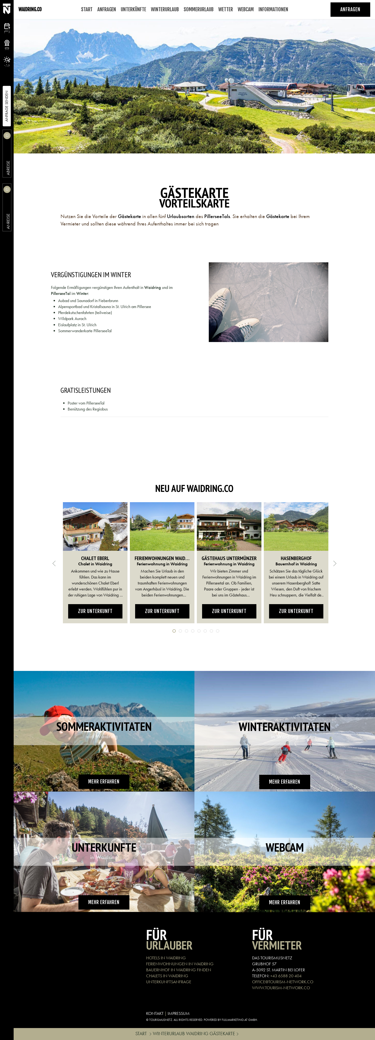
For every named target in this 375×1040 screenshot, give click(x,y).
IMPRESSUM (179, 1013)
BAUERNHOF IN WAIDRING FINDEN (178, 970)
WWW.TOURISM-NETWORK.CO (281, 987)
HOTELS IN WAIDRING (166, 958)
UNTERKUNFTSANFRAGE (168, 981)
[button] (54, 563)
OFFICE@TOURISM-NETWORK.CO (282, 981)
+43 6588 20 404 (286, 975)
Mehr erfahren (104, 782)
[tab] (174, 631)
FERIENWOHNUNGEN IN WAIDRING (180, 964)
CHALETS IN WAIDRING (167, 975)
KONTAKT (155, 1013)
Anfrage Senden (6, 106)
